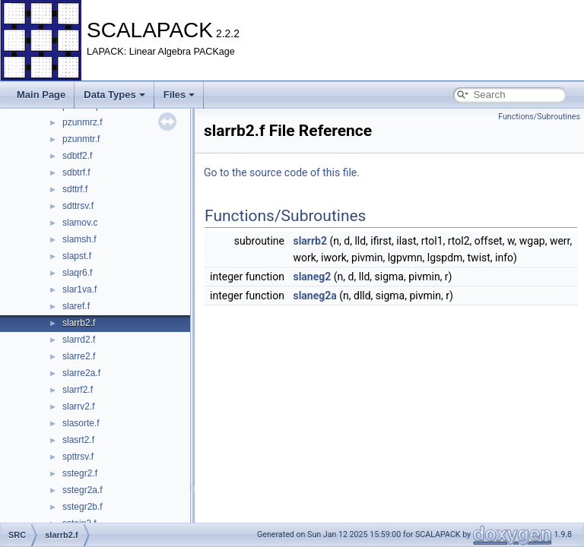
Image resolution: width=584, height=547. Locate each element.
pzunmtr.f (81, 139)
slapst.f (76, 256)
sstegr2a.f (82, 490)
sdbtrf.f (76, 172)
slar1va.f (79, 289)
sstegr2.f (79, 473)
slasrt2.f (78, 440)
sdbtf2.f (77, 155)
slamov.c (79, 222)
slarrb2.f (78, 323)
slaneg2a (314, 295)
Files (179, 94)
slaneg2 (312, 276)
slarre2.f (78, 356)
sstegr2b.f (82, 506)
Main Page (41, 94)
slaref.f (76, 306)
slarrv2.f (78, 406)
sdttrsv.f (78, 206)
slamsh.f (79, 239)
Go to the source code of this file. (282, 172)
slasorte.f (81, 423)
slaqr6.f (77, 272)
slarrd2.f (78, 339)
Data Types (114, 94)
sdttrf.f (74, 189)
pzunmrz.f (82, 122)
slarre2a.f (81, 373)
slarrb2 (310, 241)
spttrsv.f (78, 456)
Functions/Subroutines (539, 117)
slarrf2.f (77, 389)
